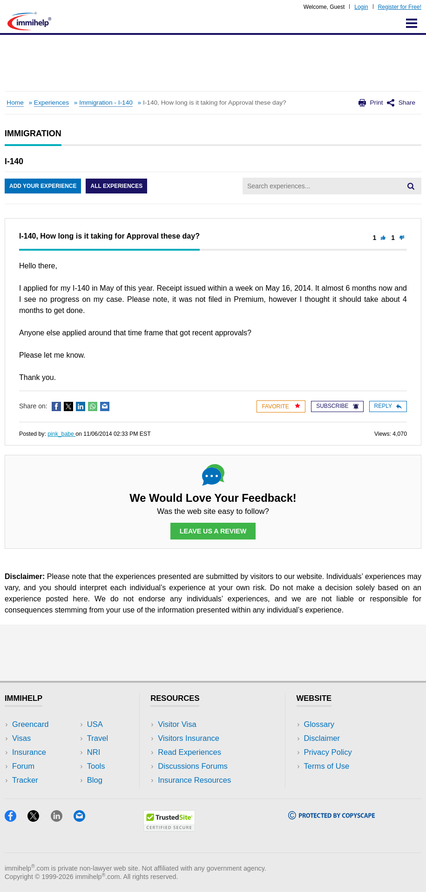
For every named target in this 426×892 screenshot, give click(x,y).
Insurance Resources (194, 780)
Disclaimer (322, 738)
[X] (38, 819)
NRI (94, 752)
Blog (94, 780)
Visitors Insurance (188, 738)
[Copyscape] (331, 816)
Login (361, 7)
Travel (97, 738)
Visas (21, 738)
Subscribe (337, 406)
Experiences (51, 102)
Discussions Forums (193, 766)
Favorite (281, 406)
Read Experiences (189, 752)
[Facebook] (16, 819)
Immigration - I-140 (106, 102)
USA (95, 724)
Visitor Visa (177, 724)
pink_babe (61, 434)
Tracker (25, 780)
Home (15, 102)
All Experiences (116, 186)
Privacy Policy (328, 752)
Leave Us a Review (213, 531)
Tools (96, 766)
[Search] (410, 186)
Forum (23, 766)
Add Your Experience (42, 186)
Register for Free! (399, 7)
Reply (388, 406)
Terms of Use (327, 766)
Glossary (319, 724)
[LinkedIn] (62, 819)
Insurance (29, 752)
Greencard (30, 724)
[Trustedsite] (169, 828)
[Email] (84, 819)
